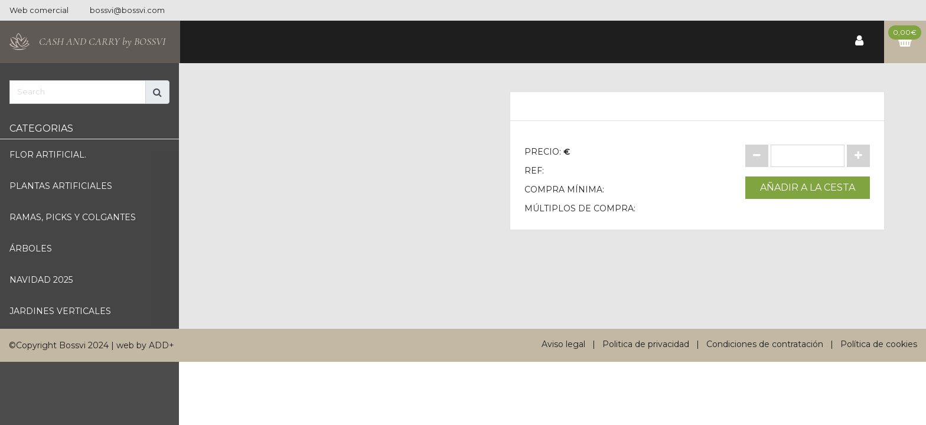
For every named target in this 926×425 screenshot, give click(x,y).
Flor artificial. (47, 154)
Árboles (30, 248)
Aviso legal (563, 344)
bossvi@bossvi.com (127, 10)
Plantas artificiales (60, 186)
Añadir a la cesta (807, 187)
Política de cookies (878, 344)
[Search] (77, 92)
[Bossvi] (90, 42)
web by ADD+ (145, 345)
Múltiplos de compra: (579, 208)
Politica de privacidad (645, 344)
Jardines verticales (60, 311)
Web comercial (39, 10)
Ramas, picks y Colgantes (72, 217)
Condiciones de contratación (764, 344)
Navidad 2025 (41, 279)
